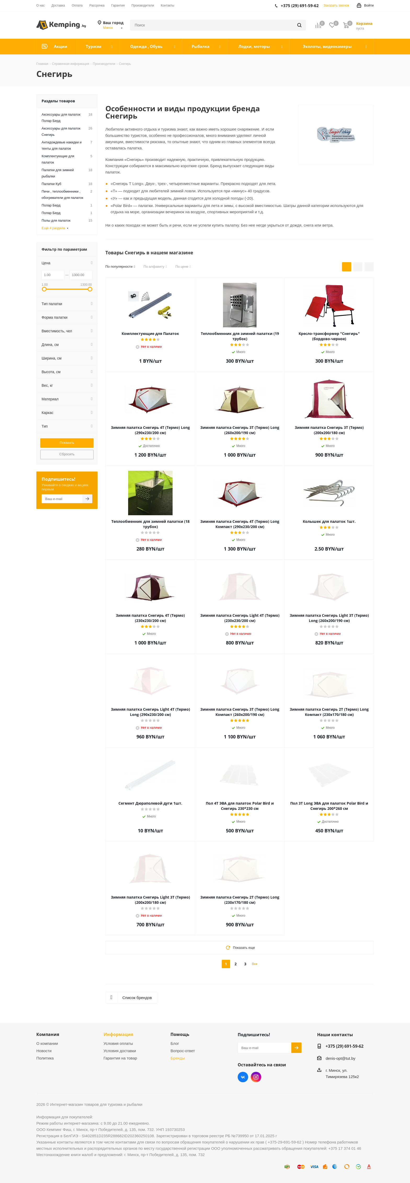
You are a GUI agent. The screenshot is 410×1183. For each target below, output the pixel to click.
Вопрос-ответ (182, 1051)
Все (255, 964)
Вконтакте (243, 1077)
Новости (44, 1051)
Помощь (179, 1034)
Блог (174, 1043)
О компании (47, 1043)
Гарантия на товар (120, 1058)
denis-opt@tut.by (340, 1058)
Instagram (256, 1077)
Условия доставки (120, 1051)
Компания (47, 1034)
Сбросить (67, 454)
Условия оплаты (118, 1043)
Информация (118, 1034)
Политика (45, 1058)
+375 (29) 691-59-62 (344, 1046)
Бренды (177, 1058)
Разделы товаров (58, 100)
